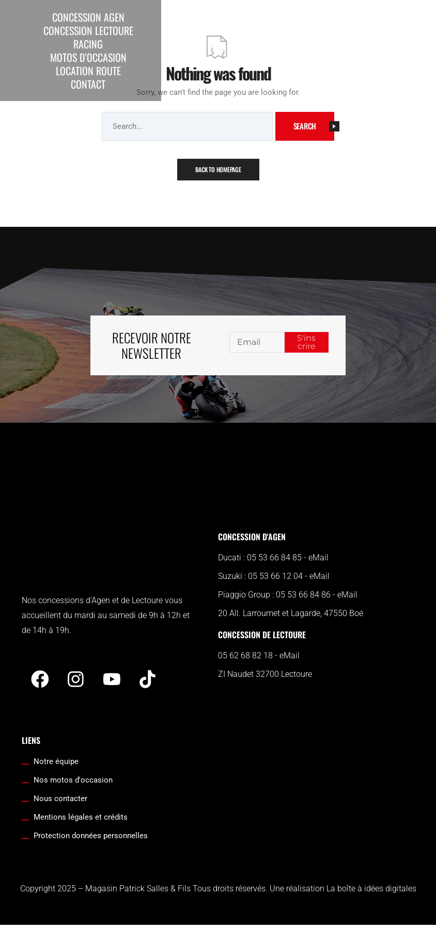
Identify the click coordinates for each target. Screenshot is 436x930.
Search (314, 125)
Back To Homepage (218, 169)
